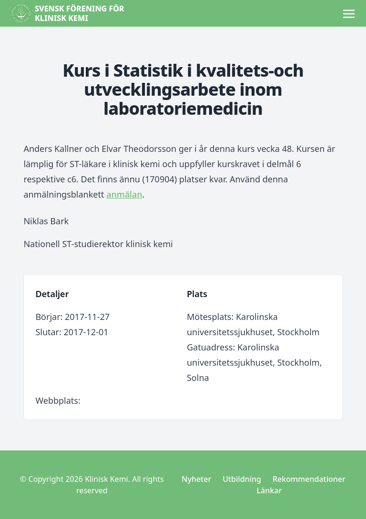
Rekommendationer (309, 479)
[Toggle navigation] (349, 13)
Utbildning (242, 479)
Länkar (269, 490)
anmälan (124, 194)
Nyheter (196, 479)
